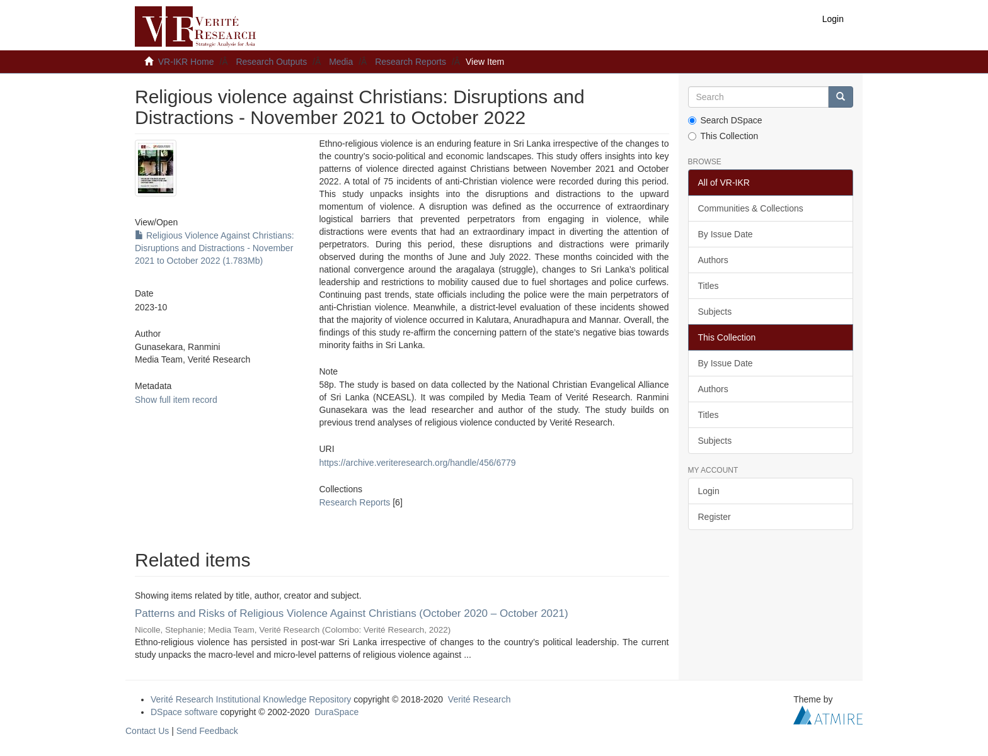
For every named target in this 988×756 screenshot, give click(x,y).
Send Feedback (207, 731)
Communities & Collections (750, 208)
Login (709, 491)
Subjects (715, 312)
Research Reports (410, 62)
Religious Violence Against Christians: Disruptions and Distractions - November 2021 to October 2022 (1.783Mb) (214, 248)
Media (341, 62)
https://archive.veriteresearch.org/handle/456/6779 (417, 463)
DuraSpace (336, 712)
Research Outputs (271, 62)
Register (714, 517)
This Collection (723, 136)
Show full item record (176, 400)
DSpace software (184, 712)
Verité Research (479, 699)
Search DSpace (725, 120)
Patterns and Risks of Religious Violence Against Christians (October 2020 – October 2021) (351, 613)
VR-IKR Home (186, 62)
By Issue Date (725, 234)
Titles (708, 286)
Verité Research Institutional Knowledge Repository (251, 699)
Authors (713, 260)
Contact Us (147, 731)
